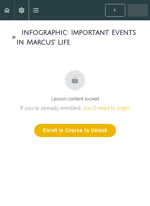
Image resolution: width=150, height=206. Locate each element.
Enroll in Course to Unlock (75, 130)
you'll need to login (106, 108)
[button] (7, 10)
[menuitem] (21, 10)
